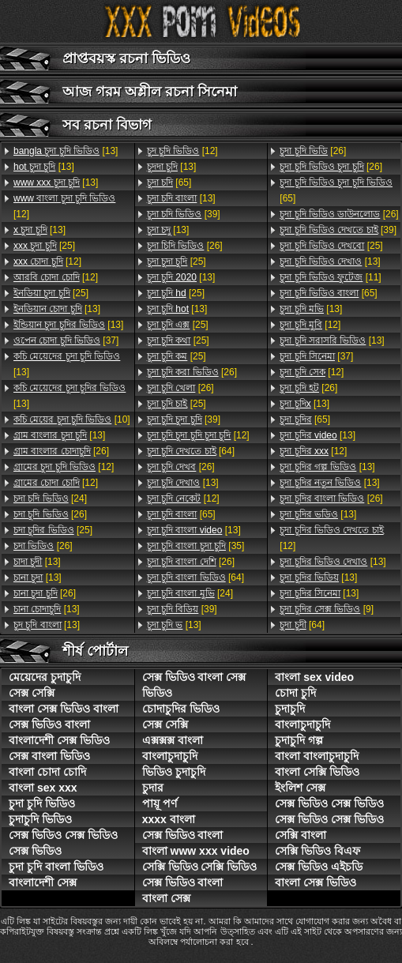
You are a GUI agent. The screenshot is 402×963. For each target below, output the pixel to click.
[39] (183, 214)
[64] (191, 451)
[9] (327, 609)
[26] (61, 451)
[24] (50, 498)
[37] (65, 340)
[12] (64, 206)
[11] (330, 277)
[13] (65, 150)
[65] (169, 182)
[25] (44, 245)
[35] (196, 545)
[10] (71, 419)
